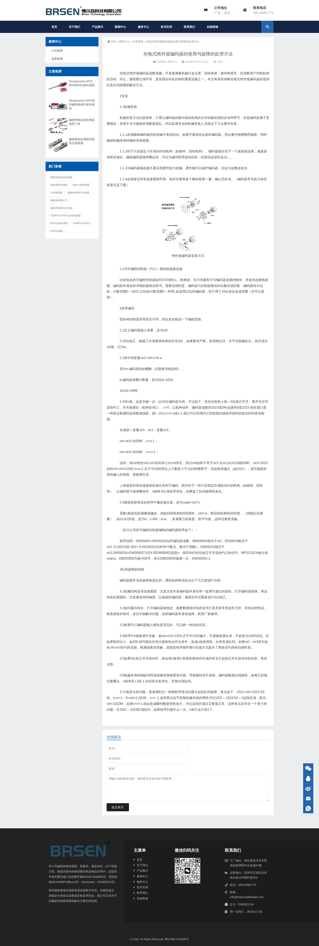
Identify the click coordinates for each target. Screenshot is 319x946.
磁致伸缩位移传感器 (61, 177)
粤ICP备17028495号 (177, 939)
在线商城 (212, 26)
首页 (54, 26)
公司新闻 (57, 50)
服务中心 (143, 26)
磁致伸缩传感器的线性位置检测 (82, 141)
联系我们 (189, 26)
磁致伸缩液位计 (59, 200)
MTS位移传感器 (59, 223)
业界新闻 (138, 41)
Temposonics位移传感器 (65, 215)
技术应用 (166, 26)
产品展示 (97, 26)
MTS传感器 (56, 231)
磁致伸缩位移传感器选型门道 (82, 121)
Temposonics (82, 223)
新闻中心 (120, 26)
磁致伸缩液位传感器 (79, 192)
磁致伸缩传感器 (59, 184)
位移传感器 (56, 192)
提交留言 (118, 807)
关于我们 (74, 26)
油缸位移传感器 (81, 184)
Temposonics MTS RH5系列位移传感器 (82, 83)
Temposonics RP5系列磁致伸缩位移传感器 (82, 104)
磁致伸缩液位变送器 (61, 208)
